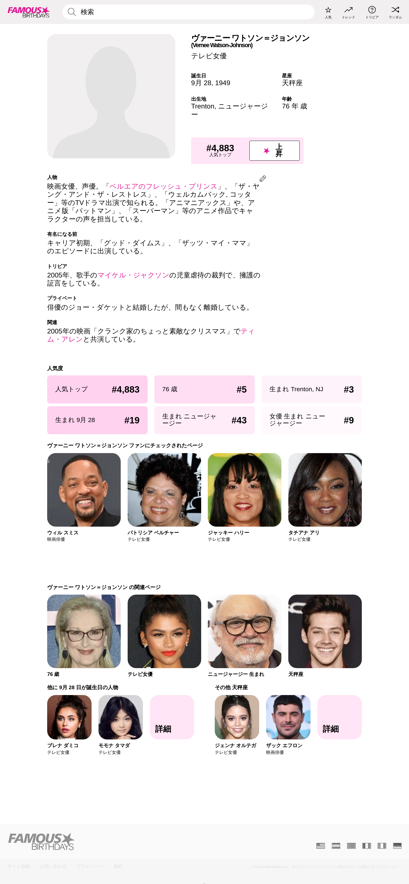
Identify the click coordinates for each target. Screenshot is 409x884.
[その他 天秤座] (339, 717)
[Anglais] (320, 845)
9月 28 (201, 83)
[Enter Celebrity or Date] (188, 12)
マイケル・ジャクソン (133, 275)
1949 (222, 83)
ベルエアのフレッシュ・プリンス (164, 186)
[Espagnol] (336, 845)
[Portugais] (351, 845)
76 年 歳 (294, 106)
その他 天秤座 (231, 687)
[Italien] (382, 845)
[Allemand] (397, 845)
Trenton (202, 106)
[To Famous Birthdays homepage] (29, 12)
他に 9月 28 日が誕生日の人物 (82, 687)
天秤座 (292, 83)
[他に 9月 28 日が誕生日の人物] (172, 717)
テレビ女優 (209, 56)
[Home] (104, 841)
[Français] (366, 845)
